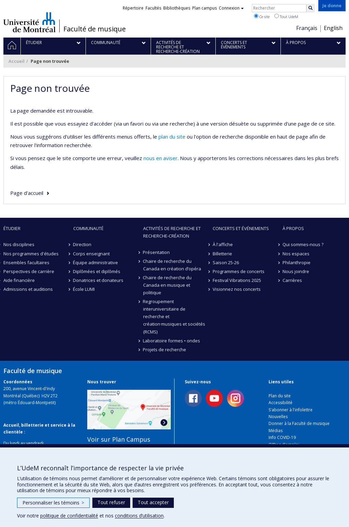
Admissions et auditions (28, 289)
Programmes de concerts (238, 271)
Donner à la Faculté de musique (299, 423)
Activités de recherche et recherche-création (172, 232)
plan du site (171, 136)
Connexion (231, 8)
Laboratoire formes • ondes (171, 341)
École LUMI (84, 289)
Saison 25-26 (226, 262)
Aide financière (19, 280)
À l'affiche (223, 244)
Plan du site (280, 396)
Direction (82, 244)
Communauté (88, 228)
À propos (293, 228)
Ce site (262, 16)
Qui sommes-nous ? (303, 244)
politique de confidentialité (69, 515)
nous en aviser (160, 158)
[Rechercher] (310, 8)
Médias (276, 430)
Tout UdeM (286, 16)
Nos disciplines (18, 244)
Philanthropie (296, 262)
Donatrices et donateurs (98, 280)
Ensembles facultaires (26, 262)
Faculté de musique (94, 29)
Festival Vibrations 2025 (237, 280)
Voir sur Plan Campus (118, 439)
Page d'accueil (26, 192)
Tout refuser (111, 502)
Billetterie (222, 254)
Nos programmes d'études (31, 254)
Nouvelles (278, 416)
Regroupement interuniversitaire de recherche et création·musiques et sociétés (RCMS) (174, 316)
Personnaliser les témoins (53, 502)
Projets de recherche (164, 349)
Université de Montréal (29, 22)
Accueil (17, 61)
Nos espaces (296, 254)
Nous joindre (296, 271)
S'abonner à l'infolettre (291, 410)
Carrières (292, 280)
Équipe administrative (95, 262)
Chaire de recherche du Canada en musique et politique (167, 285)
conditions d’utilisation (139, 515)
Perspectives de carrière (28, 271)
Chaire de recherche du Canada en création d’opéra (172, 265)
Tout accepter (153, 502)
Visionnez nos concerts (237, 289)
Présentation (156, 252)
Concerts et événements (241, 228)
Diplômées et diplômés (97, 271)
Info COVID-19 (282, 437)
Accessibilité (280, 402)
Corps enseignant (91, 254)
